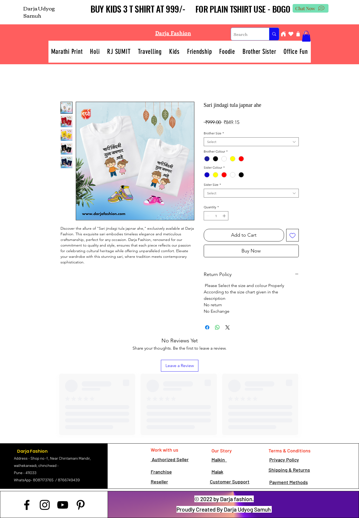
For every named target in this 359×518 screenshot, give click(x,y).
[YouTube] (62, 505)
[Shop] (298, 33)
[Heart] (291, 33)
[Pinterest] (80, 505)
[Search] (245, 34)
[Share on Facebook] (207, 327)
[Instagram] (44, 505)
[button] (306, 36)
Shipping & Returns (289, 470)
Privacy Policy (284, 460)
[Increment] (225, 215)
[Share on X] (227, 327)
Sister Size (212, 185)
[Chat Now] (310, 8)
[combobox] (251, 141)
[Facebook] (26, 505)
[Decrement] (207, 215)
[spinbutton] (216, 215)
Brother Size (214, 133)
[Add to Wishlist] (292, 235)
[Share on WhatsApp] (217, 327)
